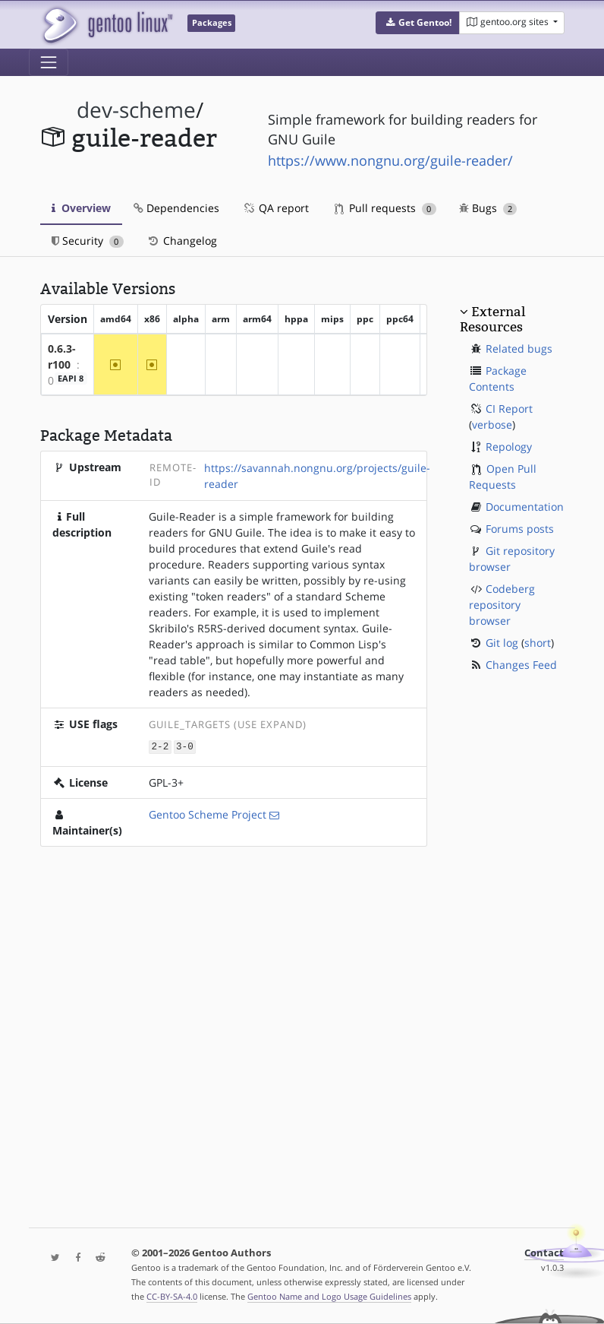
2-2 (160, 746)
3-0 (184, 746)
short (537, 642)
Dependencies (176, 208)
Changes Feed (521, 664)
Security (88, 240)
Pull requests (385, 208)
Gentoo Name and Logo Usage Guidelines (329, 1296)
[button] (418, 22)
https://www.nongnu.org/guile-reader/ (390, 160)
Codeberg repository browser (502, 604)
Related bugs (519, 348)
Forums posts (520, 528)
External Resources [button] (492, 319)
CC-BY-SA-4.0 (171, 1296)
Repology (509, 446)
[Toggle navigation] (48, 62)
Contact (544, 1252)
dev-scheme (136, 110)
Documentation (525, 506)
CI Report (509, 408)
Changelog (181, 240)
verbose (492, 424)
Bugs (488, 208)
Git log (502, 642)
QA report (275, 208)
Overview (81, 208)
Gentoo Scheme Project (207, 813)
